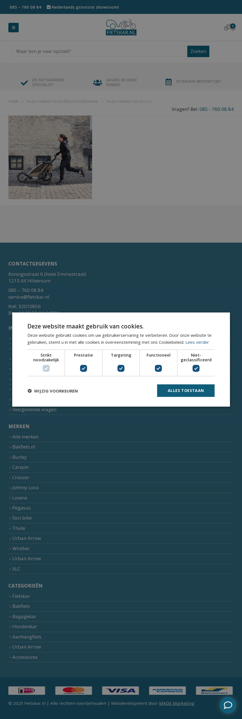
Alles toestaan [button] (186, 390)
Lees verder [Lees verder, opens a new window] (197, 342)
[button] (52, 390)
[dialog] (121, 359)
